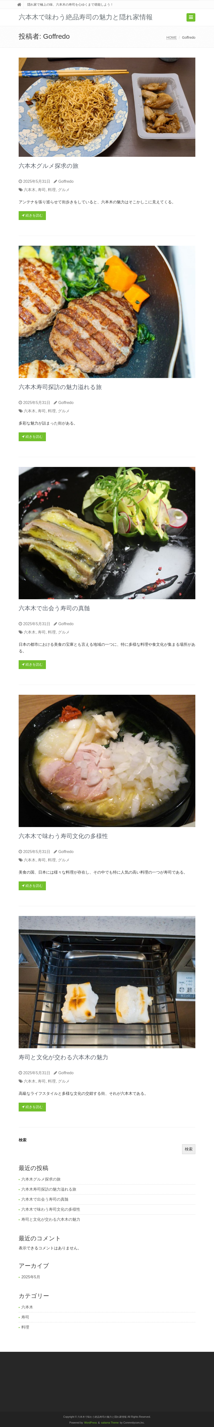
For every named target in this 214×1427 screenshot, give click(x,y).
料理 (52, 190)
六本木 (30, 190)
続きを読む (32, 215)
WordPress (90, 1422)
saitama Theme (110, 1422)
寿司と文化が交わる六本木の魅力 (63, 1057)
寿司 (42, 190)
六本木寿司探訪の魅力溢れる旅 (60, 387)
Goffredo (66, 181)
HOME (171, 37)
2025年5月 (30, 1277)
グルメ (64, 190)
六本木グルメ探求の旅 (49, 165)
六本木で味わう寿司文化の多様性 (63, 836)
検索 (23, 1140)
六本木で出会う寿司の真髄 (54, 608)
